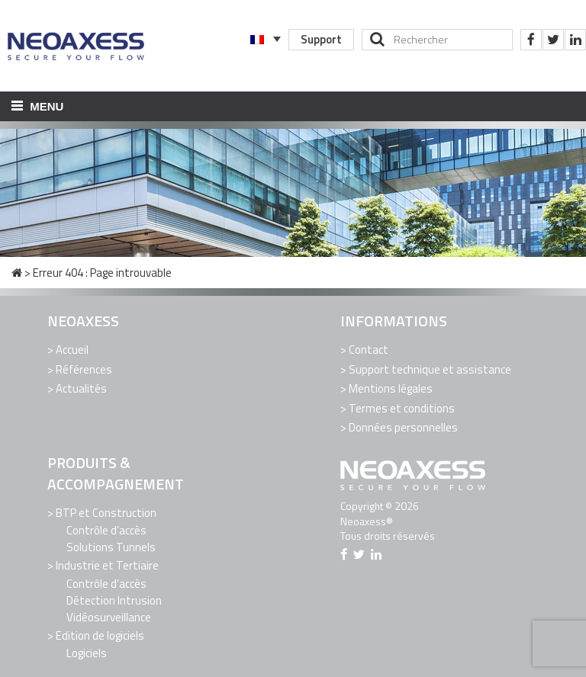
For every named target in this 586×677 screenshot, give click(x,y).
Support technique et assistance (430, 369)
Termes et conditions (402, 408)
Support (321, 39)
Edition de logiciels (100, 634)
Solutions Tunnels (111, 547)
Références (84, 369)
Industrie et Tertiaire (107, 565)
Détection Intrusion (114, 599)
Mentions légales (391, 388)
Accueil (72, 349)
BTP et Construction (106, 512)
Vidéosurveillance (108, 616)
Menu (37, 106)
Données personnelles (403, 427)
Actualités (81, 388)
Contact (368, 349)
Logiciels (86, 653)
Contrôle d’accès (106, 530)
